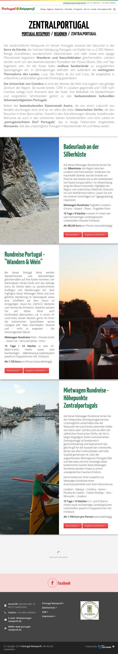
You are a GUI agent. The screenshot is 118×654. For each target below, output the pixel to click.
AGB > (45, 611)
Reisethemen (59, 9)
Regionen (50, 9)
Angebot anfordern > (95, 234)
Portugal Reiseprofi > (53, 603)
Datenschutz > (49, 607)
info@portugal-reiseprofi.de (74, 3)
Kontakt (93, 9)
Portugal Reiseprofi (36, 34)
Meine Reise (68, 9)
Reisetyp (43, 9)
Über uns (87, 9)
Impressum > (49, 616)
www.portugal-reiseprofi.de (19, 628)
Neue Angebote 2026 (104, 9)
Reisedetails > (73, 234)
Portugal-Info (78, 9)
